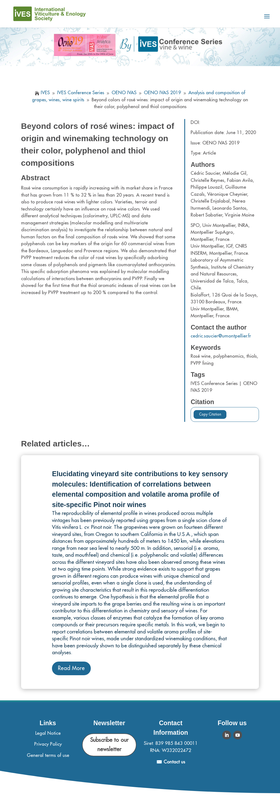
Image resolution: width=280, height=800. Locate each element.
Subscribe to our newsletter (109, 744)
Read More (71, 668)
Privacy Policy (48, 744)
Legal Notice (48, 733)
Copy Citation (210, 414)
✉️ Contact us (170, 762)
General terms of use (48, 755)
